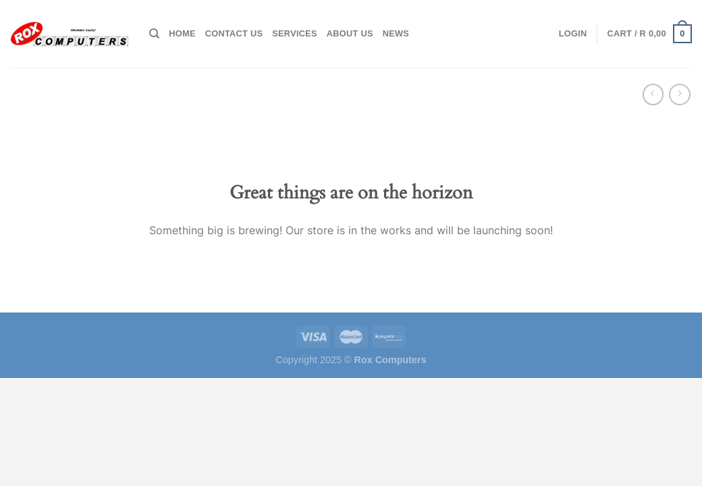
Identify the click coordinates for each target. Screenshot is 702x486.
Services (294, 33)
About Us (350, 33)
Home (182, 33)
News (396, 33)
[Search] (154, 34)
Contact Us (234, 33)
